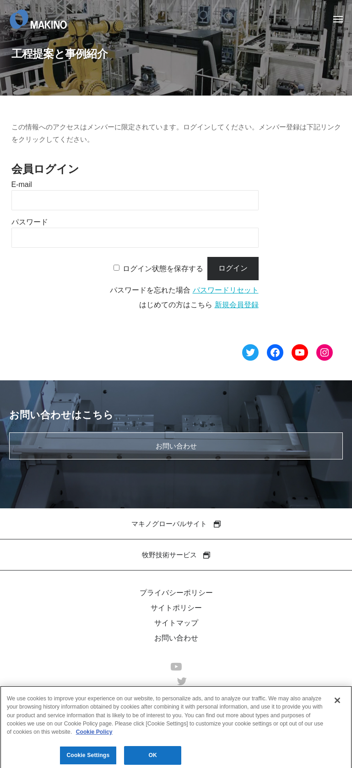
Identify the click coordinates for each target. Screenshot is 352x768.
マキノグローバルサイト (175, 523)
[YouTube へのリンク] (300, 354)
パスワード (29, 222)
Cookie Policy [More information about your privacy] (94, 735)
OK (152, 758)
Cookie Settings (87, 758)
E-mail (21, 184)
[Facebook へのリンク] (275, 354)
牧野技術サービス (176, 555)
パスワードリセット (226, 290)
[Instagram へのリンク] (324, 354)
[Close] (337, 703)
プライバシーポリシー (176, 593)
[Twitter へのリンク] (250, 354)
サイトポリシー (176, 608)
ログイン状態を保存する (163, 268)
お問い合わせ (176, 446)
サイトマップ (176, 623)
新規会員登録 (237, 305)
